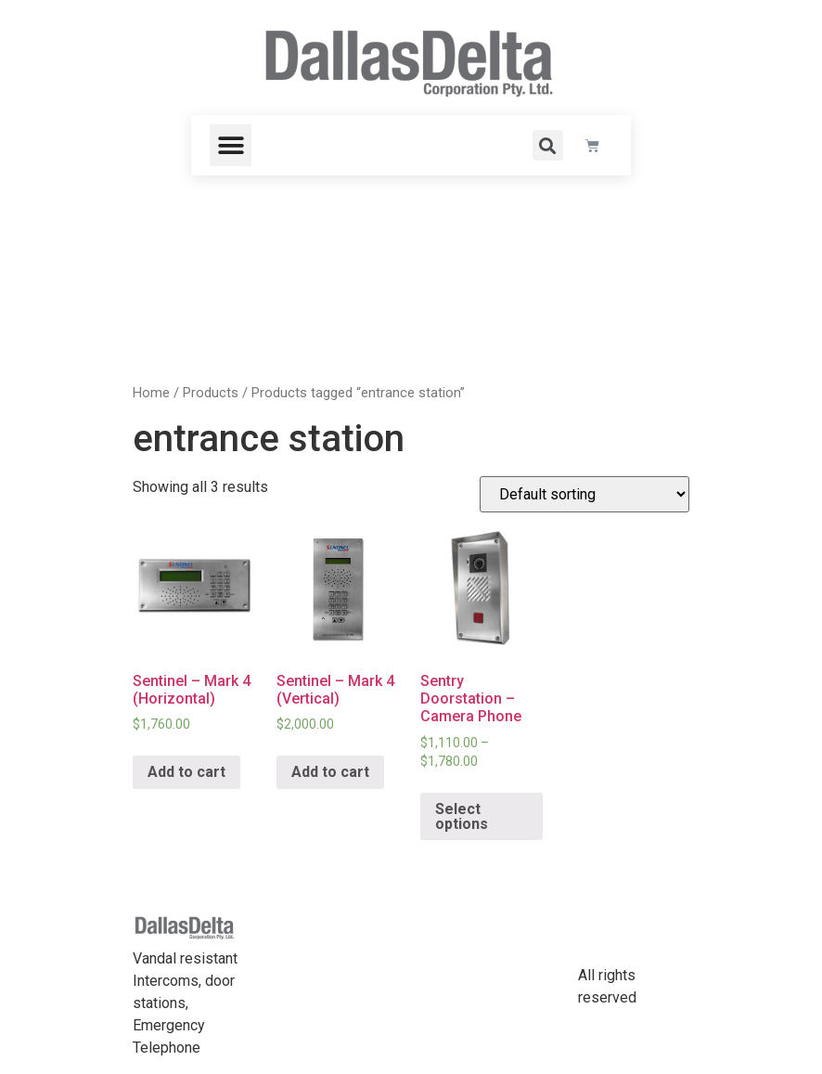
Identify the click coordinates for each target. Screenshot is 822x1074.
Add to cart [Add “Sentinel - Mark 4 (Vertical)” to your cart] (330, 772)
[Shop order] (584, 494)
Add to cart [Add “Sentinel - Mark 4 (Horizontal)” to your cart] (186, 772)
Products (210, 392)
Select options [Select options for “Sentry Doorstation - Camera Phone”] (461, 816)
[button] (230, 145)
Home (151, 392)
